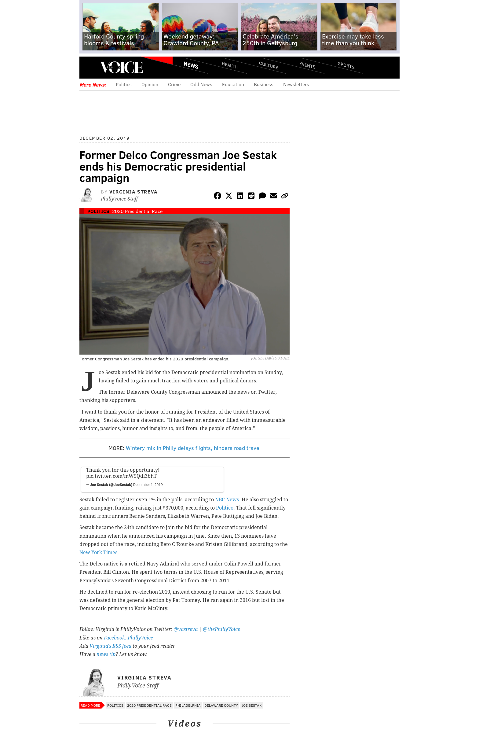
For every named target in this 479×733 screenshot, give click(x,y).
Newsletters (296, 84)
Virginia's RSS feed (110, 646)
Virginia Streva (133, 191)
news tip (106, 654)
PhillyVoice (121, 67)
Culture (268, 65)
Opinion (149, 84)
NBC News (227, 500)
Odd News (201, 84)
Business (263, 84)
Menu (89, 67)
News (191, 65)
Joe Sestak (251, 705)
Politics (124, 84)
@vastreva (186, 629)
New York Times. (99, 552)
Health (230, 65)
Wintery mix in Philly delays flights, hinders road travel (193, 447)
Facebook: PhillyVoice (128, 638)
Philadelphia (188, 705)
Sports (346, 65)
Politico (224, 508)
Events (307, 65)
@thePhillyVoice (221, 629)
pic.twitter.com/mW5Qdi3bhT (121, 476)
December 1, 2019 (148, 485)
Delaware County (221, 705)
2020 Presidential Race (137, 211)
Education (233, 84)
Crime (174, 84)
